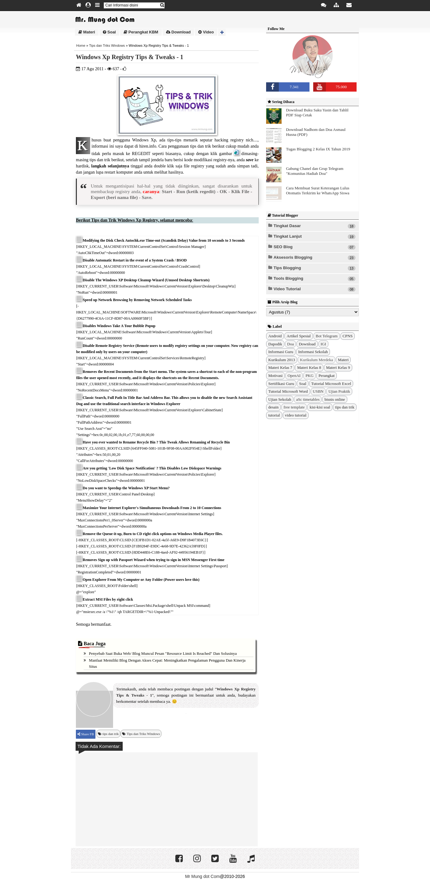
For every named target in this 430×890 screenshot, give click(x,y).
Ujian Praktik (339, 391)
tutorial (274, 415)
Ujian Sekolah (279, 399)
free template (294, 407)
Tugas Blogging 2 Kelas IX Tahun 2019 (318, 149)
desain (273, 407)
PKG (309, 375)
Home (80, 45)
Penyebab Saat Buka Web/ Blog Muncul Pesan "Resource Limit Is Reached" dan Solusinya (163, 653)
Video (206, 32)
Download (178, 32)
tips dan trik (111, 734)
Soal (109, 32)
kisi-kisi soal (319, 407)
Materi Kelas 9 (338, 367)
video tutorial (296, 415)
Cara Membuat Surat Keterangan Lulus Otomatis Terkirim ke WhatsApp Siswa (317, 190)
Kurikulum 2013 (281, 359)
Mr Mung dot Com (202, 876)
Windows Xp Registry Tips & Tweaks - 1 (129, 57)
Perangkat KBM (141, 32)
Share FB (87, 734)
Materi (86, 32)
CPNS (348, 336)
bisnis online (334, 399)
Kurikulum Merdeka (316, 359)
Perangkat (326, 375)
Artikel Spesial (299, 336)
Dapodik (275, 344)
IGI (323, 344)
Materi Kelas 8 (309, 367)
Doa (290, 344)
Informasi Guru (280, 351)
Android (275, 336)
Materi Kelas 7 (280, 367)
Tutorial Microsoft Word (288, 391)
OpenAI (294, 375)
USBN (318, 391)
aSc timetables (307, 399)
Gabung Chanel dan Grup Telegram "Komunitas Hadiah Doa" (314, 171)
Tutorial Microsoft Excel (331, 383)
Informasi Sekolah (313, 351)
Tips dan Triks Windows (107, 45)
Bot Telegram (327, 336)
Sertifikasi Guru (281, 383)
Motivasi (275, 375)
